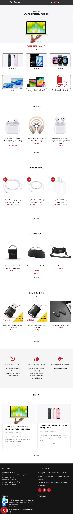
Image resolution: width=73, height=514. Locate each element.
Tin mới (36, 395)
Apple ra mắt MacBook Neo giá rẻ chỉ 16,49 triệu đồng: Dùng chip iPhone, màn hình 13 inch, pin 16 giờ (22, 502)
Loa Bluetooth (36, 234)
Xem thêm (19, 445)
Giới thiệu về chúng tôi (8, 472)
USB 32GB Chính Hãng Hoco (60, 325)
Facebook (44, 501)
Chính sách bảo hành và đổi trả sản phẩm (14, 475)
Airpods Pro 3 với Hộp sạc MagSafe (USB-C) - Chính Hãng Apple (13, 141)
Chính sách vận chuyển (60, 368)
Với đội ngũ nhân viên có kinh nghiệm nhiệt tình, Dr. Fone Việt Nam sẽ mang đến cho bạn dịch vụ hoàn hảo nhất (36, 373)
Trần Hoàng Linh (16, 432)
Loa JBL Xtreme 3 (60, 266)
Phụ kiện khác (36, 293)
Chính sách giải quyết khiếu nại (11, 482)
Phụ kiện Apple (36, 168)
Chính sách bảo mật (8, 477)
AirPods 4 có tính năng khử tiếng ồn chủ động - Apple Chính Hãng (60, 141)
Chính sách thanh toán (9, 484)
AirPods (36, 106)
